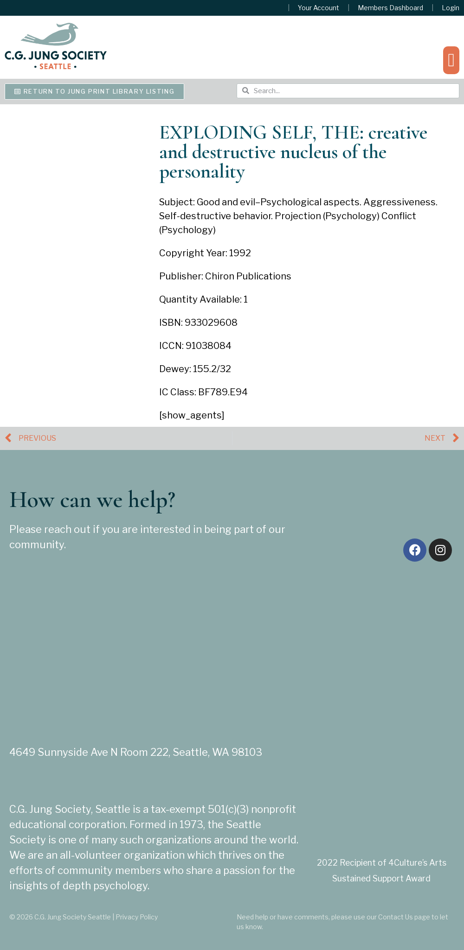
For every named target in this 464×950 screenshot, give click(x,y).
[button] (451, 60)
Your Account (318, 8)
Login (450, 8)
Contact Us (395, 917)
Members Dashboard (390, 8)
